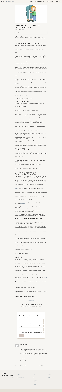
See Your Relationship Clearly (39, 1)
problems (45, 277)
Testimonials (35, 381)
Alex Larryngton (18, 29)
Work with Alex (22, 358)
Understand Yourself (49, 1)
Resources (34, 374)
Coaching (34, 384)
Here (16, 164)
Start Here (31, 1)
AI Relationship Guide (36, 380)
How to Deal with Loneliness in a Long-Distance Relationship (22, 365)
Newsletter (50, 377)
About (34, 383)
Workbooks (34, 378)
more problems (32, 93)
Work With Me (57, 1)
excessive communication (35, 138)
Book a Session (35, 385)
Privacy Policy (42, 390)
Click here (16, 188)
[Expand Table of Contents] (31, 32)
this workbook (22, 203)
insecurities (29, 61)
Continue (21, 335)
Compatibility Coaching (39, 364)
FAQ (33, 377)
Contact (49, 374)
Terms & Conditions (48, 390)
